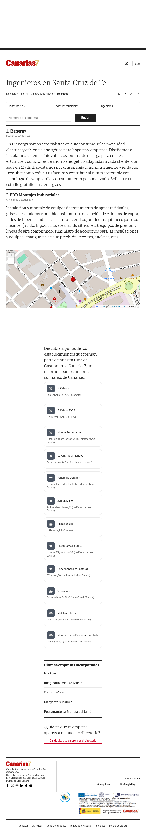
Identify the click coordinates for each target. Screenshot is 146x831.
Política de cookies (118, 825)
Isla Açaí (50, 673)
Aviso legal (37, 825)
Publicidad (100, 825)
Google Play (129, 784)
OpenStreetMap (118, 306)
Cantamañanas (55, 692)
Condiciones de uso (56, 825)
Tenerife (24, 93)
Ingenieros (62, 93)
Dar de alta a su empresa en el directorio (73, 740)
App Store (107, 784)
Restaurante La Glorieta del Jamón (68, 711)
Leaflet (100, 306)
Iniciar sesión (126, 63)
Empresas (11, 93)
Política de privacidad (80, 825)
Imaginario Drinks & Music (63, 683)
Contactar (24, 825)
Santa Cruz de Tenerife (42, 93)
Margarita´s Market (58, 702)
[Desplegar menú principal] (137, 63)
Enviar (85, 118)
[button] (73, 279)
